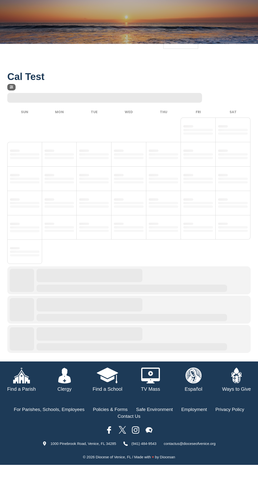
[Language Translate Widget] (180, 45)
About (71, 58)
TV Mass (205, 58)
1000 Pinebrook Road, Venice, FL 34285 (83, 443)
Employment (194, 409)
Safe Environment (173, 58)
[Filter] (11, 87)
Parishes (119, 58)
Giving (245, 58)
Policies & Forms (110, 409)
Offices (226, 58)
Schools (141, 58)
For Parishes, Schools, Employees (49, 409)
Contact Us (129, 416)
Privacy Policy (229, 409)
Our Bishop (93, 58)
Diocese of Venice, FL (113, 457)
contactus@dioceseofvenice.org (190, 443)
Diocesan (167, 457)
